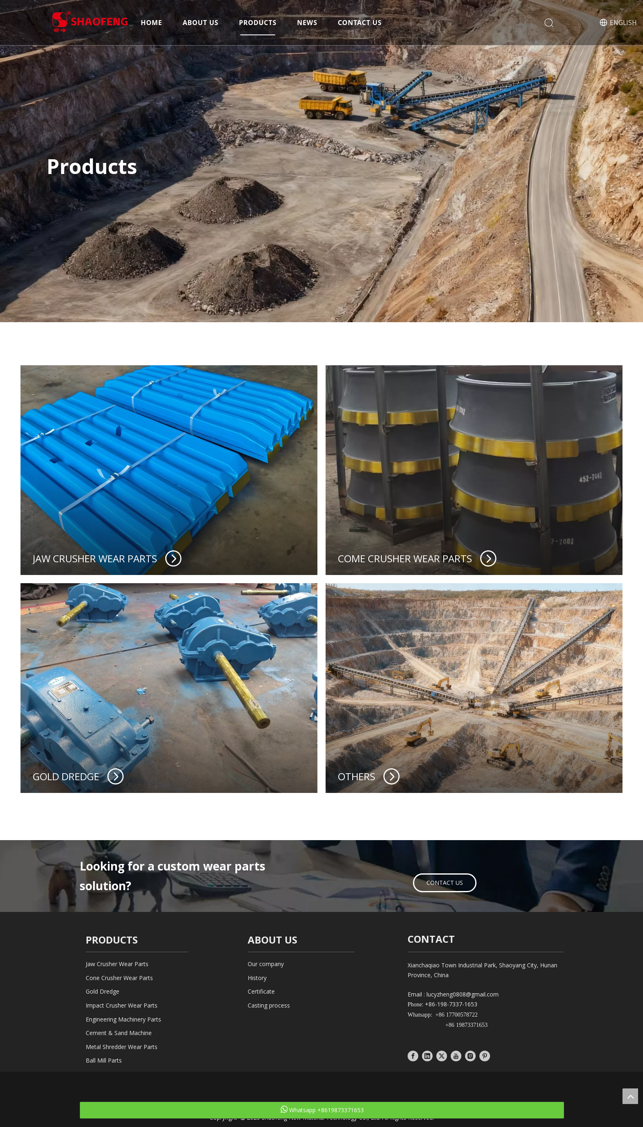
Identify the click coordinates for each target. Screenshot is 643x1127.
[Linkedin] (427, 1055)
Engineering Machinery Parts (123, 1019)
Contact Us (360, 22)
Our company (266, 964)
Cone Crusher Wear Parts (119, 978)
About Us (201, 22)
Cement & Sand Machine (119, 1033)
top (630, 1096)
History (257, 978)
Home (151, 22)
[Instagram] (470, 1055)
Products (258, 22)
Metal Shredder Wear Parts (121, 1047)
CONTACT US (444, 882)
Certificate (261, 991)
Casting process (269, 1005)
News (307, 22)
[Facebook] (413, 1055)
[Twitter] (441, 1055)
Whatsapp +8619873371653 (322, 1109)
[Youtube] (456, 1055)
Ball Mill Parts (104, 1060)
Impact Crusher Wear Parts (121, 1005)
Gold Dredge (102, 991)
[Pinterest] (484, 1055)
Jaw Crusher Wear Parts (117, 964)
